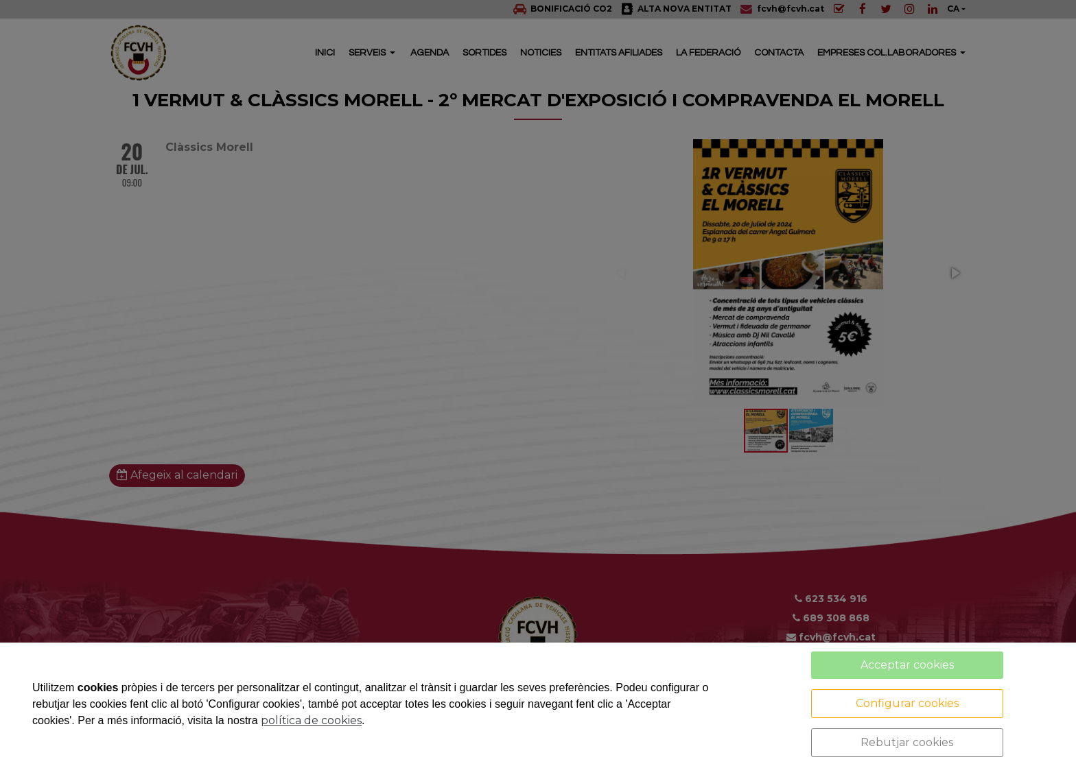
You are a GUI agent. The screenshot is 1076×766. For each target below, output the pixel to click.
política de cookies (311, 720)
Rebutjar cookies (907, 742)
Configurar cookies (907, 703)
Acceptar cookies (907, 664)
